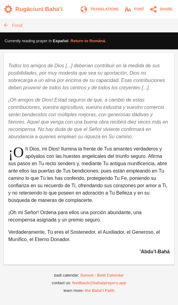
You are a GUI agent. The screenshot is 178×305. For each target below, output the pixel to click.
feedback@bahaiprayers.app (99, 283)
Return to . (88, 41)
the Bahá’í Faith (100, 290)
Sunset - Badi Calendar (102, 275)
